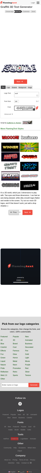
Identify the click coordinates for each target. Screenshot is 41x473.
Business (28, 344)
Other (3, 379)
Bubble (23, 430)
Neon (15, 365)
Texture (28, 375)
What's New (32, 448)
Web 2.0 (4, 375)
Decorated (29, 347)
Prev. (13, 212)
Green (3, 358)
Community (7, 448)
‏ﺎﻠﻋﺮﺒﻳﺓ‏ (21, 472)
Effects (3, 351)
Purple (27, 365)
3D (14, 340)
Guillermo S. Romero (14, 123)
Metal (15, 361)
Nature (3, 365)
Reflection (4, 372)
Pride (3, 368)
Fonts (20, 422)
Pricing (15, 460)
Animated (29, 340)
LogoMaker (24, 439)
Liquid (3, 361)
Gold (27, 354)
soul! (26, 94)
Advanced (7, 114)
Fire (26, 351)
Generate (34, 385)
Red (26, 368)
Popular (16, 337)
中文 (29, 472)
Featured (4, 337)
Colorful (4, 347)
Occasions (22, 448)
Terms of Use (23, 460)
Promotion (17, 368)
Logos (20, 410)
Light (27, 358)
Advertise (11, 463)
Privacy (32, 460)
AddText (6, 439)
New (27, 337)
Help (15, 448)
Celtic (29, 430)
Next (20, 82)
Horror (15, 358)
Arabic (10, 430)
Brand (15, 344)
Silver (27, 372)
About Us (7, 460)
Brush (17, 430)
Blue (2, 344)
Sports (15, 375)
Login (33, 3)
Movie (27, 361)
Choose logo (9, 11)
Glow (15, 354)
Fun (2, 354)
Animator (33, 439)
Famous (16, 351)
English (11, 472)
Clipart (19, 451)
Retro (15, 372)
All (2, 340)
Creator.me (14, 439)
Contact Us (26, 463)
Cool (15, 347)
